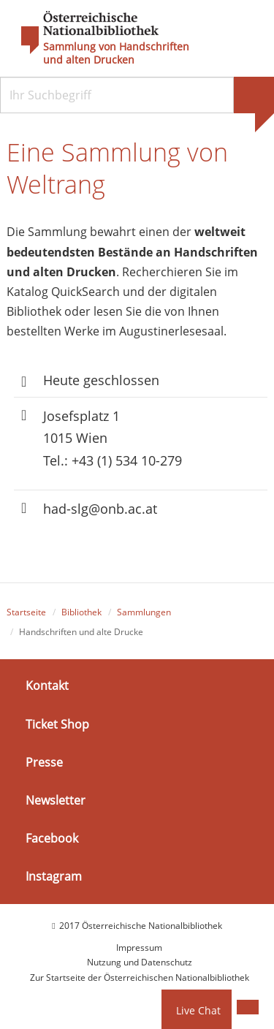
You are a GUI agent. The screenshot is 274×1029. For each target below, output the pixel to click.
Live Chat (198, 1010)
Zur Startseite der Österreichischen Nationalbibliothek (139, 977)
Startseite (26, 612)
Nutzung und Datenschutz (139, 962)
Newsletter (55, 800)
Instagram (54, 876)
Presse (44, 762)
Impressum (139, 947)
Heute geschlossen (101, 380)
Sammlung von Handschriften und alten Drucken (116, 53)
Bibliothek (81, 612)
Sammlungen (144, 612)
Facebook (52, 838)
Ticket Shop (57, 724)
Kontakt (47, 685)
